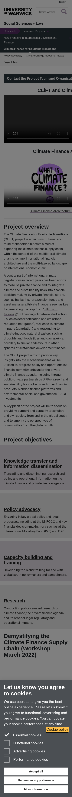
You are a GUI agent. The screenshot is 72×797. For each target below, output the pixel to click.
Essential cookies (22, 734)
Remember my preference (36, 780)
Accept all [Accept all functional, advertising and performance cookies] (36, 771)
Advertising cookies (24, 751)
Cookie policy (57, 729)
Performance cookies (26, 759)
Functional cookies (23, 743)
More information (36, 789)
